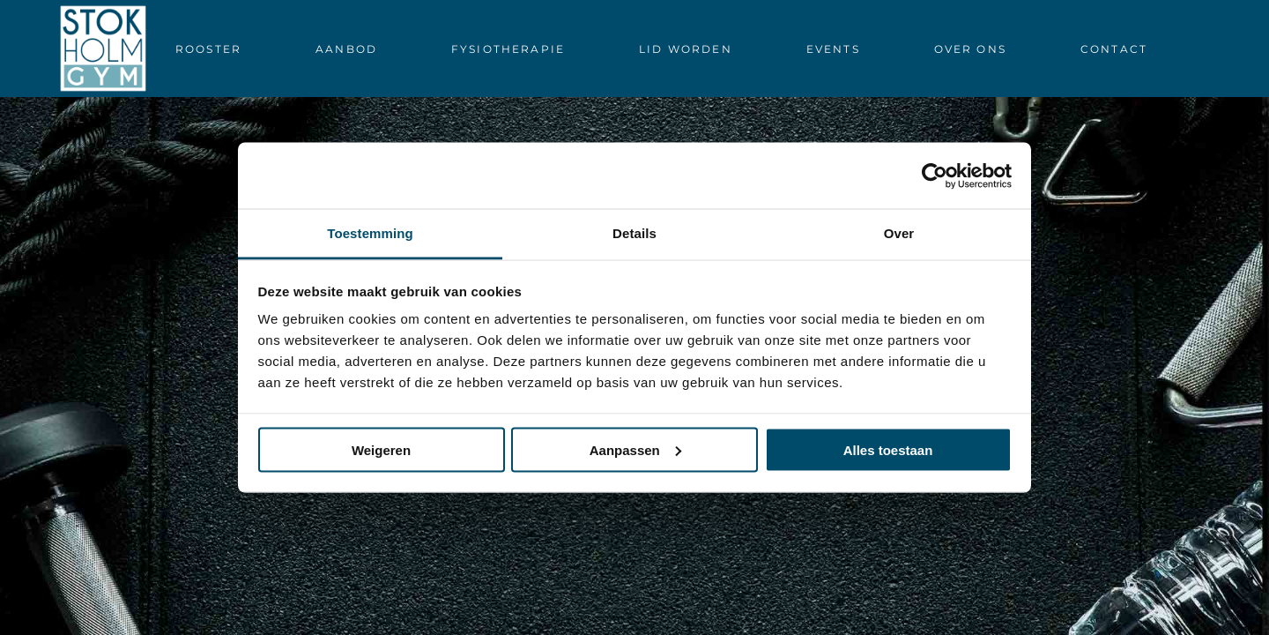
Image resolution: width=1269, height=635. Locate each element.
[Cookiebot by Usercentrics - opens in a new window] (934, 175)
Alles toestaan (888, 449)
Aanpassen (635, 449)
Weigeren (381, 449)
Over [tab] (899, 233)
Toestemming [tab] (370, 233)
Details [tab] (634, 233)
